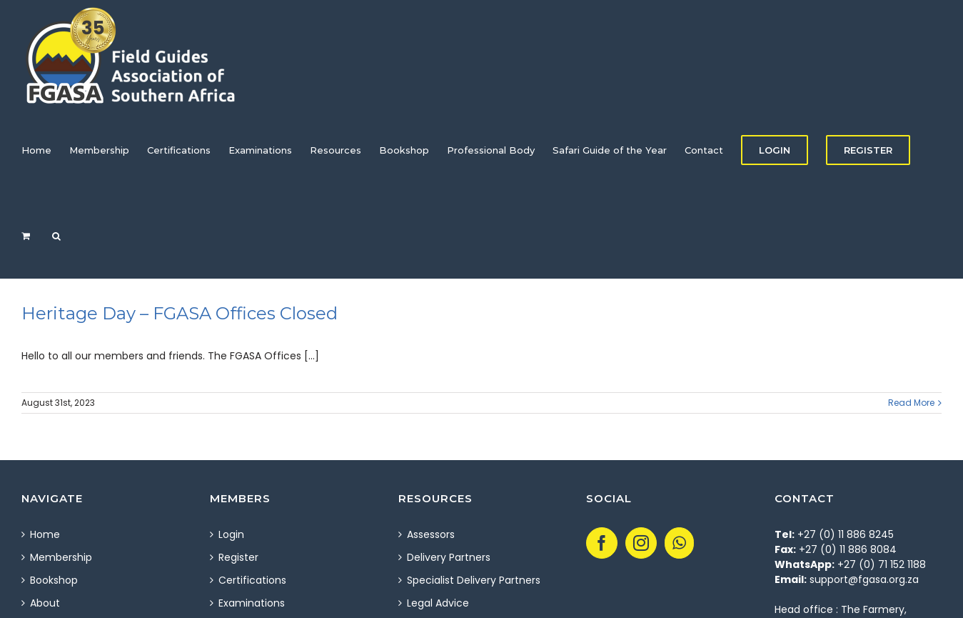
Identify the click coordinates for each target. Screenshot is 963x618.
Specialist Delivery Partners (473, 580)
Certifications (252, 580)
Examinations (251, 603)
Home (45, 534)
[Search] (56, 236)
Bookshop (54, 580)
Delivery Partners (448, 557)
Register (238, 557)
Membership (61, 557)
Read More (911, 403)
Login (231, 534)
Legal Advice (438, 603)
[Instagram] (641, 543)
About (45, 603)
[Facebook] (601, 543)
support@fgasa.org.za (864, 579)
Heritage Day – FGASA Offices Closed (179, 313)
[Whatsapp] (679, 543)
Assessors (431, 534)
